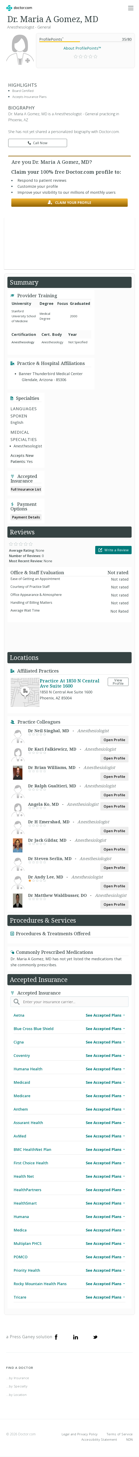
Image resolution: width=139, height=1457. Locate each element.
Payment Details (26, 517)
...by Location (16, 1395)
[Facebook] (56, 1336)
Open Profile (114, 740)
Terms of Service (120, 1434)
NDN (129, 1439)
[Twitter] (95, 1336)
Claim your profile (69, 202)
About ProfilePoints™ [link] (82, 48)
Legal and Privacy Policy (80, 1434)
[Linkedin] (75, 1336)
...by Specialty (16, 1386)
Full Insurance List (26, 489)
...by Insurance (17, 1378)
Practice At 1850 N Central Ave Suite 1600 (70, 683)
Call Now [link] (37, 143)
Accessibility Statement (99, 1439)
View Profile (118, 682)
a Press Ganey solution (29, 1336)
